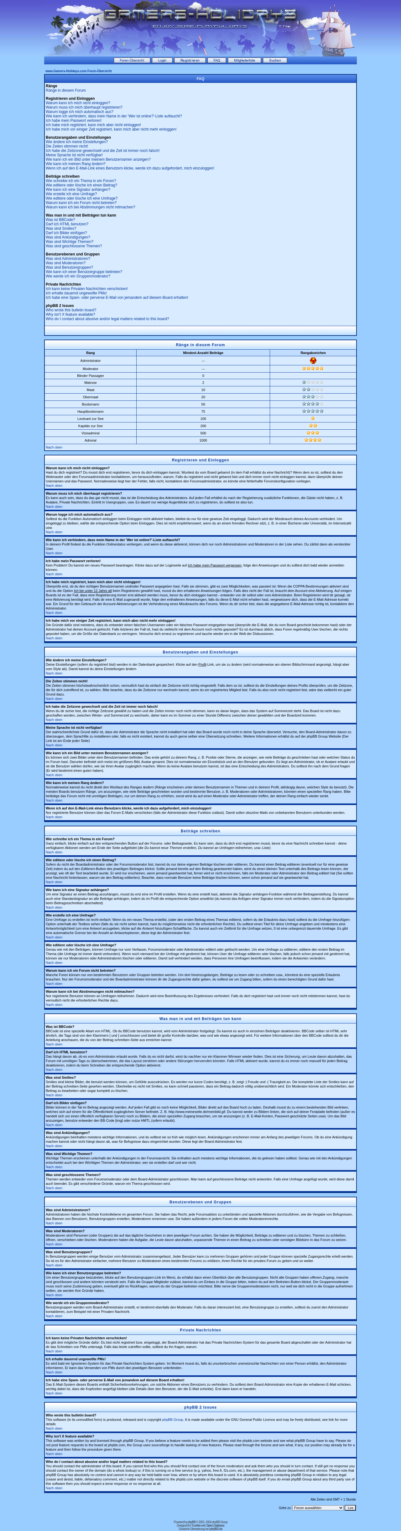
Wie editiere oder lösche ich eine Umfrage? (81, 198)
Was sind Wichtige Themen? (69, 241)
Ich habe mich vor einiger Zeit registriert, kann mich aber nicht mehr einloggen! (111, 129)
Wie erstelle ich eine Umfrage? (71, 194)
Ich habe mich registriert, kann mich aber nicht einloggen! (93, 125)
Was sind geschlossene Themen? (74, 246)
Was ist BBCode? (60, 220)
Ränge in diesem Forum (66, 90)
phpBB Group (172, 1419)
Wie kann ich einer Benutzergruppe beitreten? (84, 272)
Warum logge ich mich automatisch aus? (79, 112)
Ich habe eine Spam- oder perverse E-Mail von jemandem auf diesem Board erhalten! (117, 297)
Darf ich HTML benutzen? (67, 224)
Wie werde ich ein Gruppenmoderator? (78, 276)
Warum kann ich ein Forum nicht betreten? (81, 203)
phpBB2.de (216, 1529)
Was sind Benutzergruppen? (69, 267)
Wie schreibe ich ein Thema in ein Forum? (81, 181)
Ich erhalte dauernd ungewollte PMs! (76, 293)
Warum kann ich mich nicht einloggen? (78, 103)
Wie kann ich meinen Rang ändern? (76, 164)
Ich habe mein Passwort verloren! (74, 120)
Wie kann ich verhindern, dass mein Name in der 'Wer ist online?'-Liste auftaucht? (114, 116)
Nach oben (54, 447)
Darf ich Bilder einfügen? (66, 233)
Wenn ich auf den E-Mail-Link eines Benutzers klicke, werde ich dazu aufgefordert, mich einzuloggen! (130, 168)
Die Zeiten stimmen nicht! (67, 146)
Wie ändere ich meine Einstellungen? (77, 142)
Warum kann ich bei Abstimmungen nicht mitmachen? (90, 207)
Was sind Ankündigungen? (68, 237)
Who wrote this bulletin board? (71, 310)
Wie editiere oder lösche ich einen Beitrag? (81, 185)
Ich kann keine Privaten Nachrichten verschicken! (87, 289)
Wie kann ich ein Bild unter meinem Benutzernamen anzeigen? (98, 159)
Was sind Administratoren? (68, 258)
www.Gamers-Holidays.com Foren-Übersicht (78, 71)
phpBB (191, 1522)
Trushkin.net (198, 1525)
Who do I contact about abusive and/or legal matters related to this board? (107, 319)
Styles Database (215, 1525)
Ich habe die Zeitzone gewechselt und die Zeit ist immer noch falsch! (103, 150)
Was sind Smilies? (61, 228)
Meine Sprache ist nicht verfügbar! (74, 155)
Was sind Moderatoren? (66, 263)
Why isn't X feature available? (70, 314)
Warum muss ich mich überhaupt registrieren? (84, 107)
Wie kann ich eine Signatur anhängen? (78, 189)
